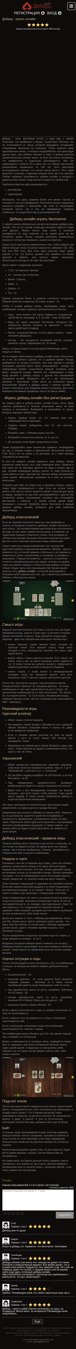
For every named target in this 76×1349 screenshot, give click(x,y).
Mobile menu (71, 6)
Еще (37, 1321)
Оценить (64, 1215)
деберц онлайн (26, 571)
